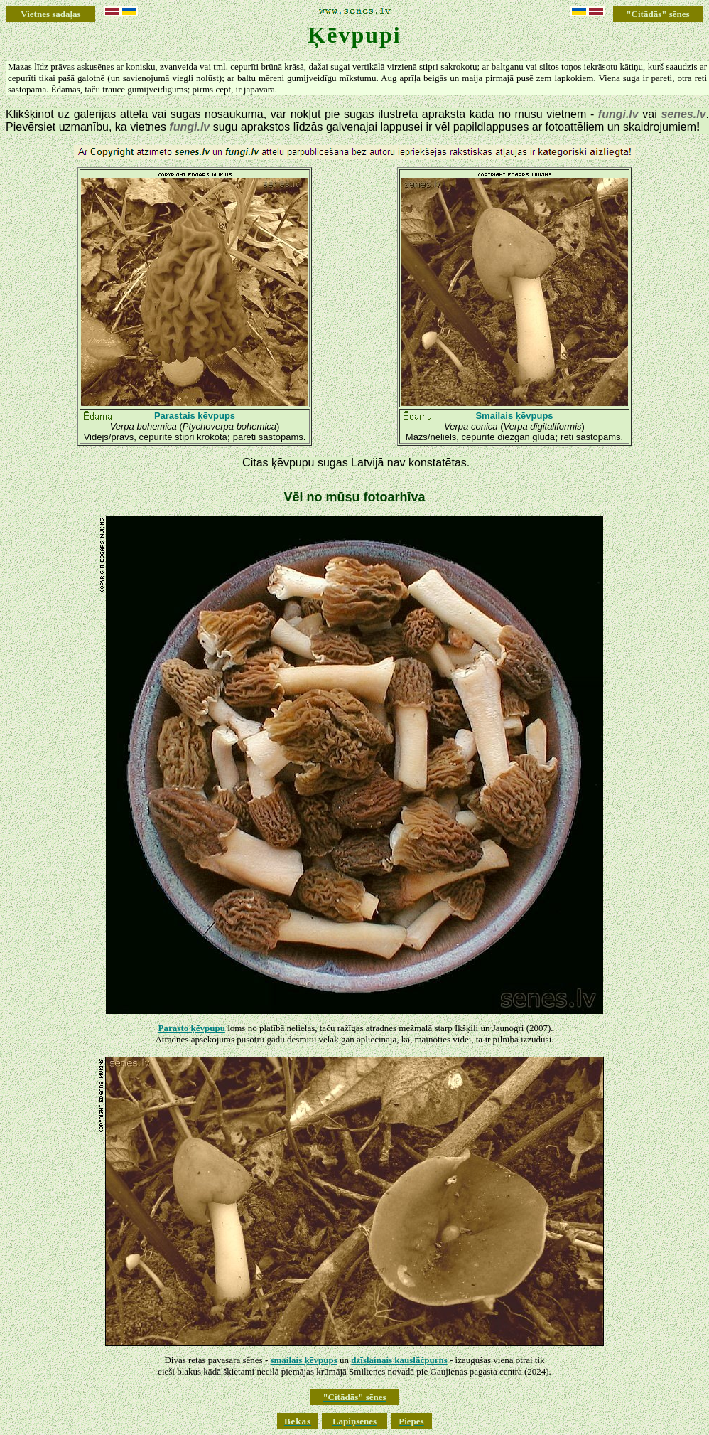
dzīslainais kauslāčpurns (399, 1360)
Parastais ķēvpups (194, 415)
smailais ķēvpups (303, 1360)
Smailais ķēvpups (514, 415)
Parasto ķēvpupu (191, 1028)
